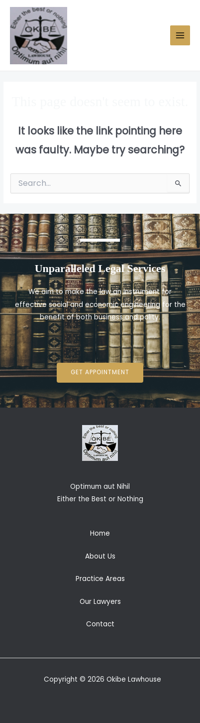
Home (100, 533)
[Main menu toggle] (180, 35)
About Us (100, 556)
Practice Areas (100, 578)
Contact (100, 624)
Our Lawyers (100, 601)
